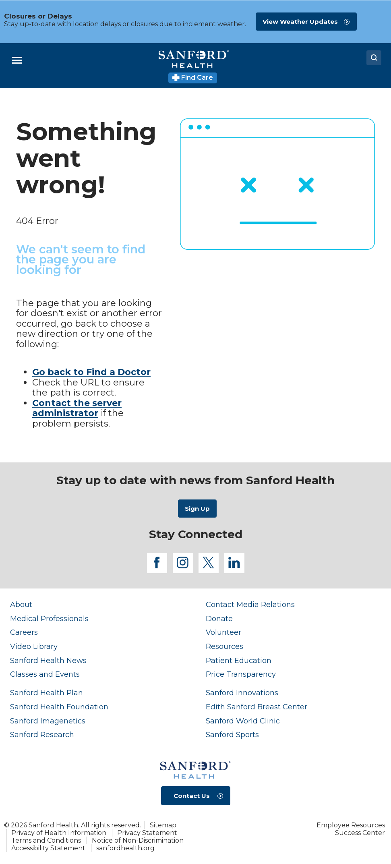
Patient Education (238, 660)
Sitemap (163, 825)
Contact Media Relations (250, 604)
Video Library (34, 646)
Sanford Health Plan (46, 692)
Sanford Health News (48, 660)
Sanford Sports (232, 734)
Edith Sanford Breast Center (256, 706)
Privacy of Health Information (58, 833)
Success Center (360, 833)
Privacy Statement (147, 833)
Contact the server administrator (77, 408)
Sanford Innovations (242, 692)
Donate (219, 618)
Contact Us (192, 796)
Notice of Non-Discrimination (138, 840)
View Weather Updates (300, 21)
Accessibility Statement (48, 848)
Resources (224, 646)
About (21, 604)
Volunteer (223, 632)
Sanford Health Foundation (59, 706)
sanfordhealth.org (125, 848)
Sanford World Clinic (243, 720)
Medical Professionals (49, 618)
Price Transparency (241, 674)
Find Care (192, 77)
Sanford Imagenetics (47, 720)
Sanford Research (42, 734)
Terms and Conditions (46, 840)
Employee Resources (351, 825)
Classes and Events (45, 674)
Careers (24, 632)
